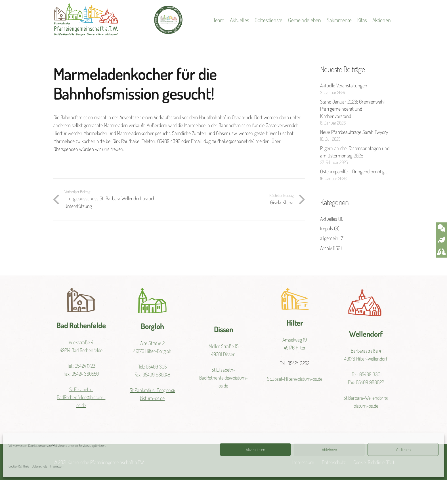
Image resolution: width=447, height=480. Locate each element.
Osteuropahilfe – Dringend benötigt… (354, 171)
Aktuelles (328, 219)
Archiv (326, 248)
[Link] (86, 20)
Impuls (326, 228)
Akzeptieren (255, 449)
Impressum (57, 466)
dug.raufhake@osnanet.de (228, 141)
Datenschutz (39, 466)
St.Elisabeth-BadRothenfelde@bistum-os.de (81, 397)
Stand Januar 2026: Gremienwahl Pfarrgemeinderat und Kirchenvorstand (352, 108)
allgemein (329, 238)
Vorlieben (403, 449)
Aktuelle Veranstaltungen (343, 85)
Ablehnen (329, 449)
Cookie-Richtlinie (19, 466)
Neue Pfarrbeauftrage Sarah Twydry (354, 132)
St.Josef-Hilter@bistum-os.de (294, 379)
